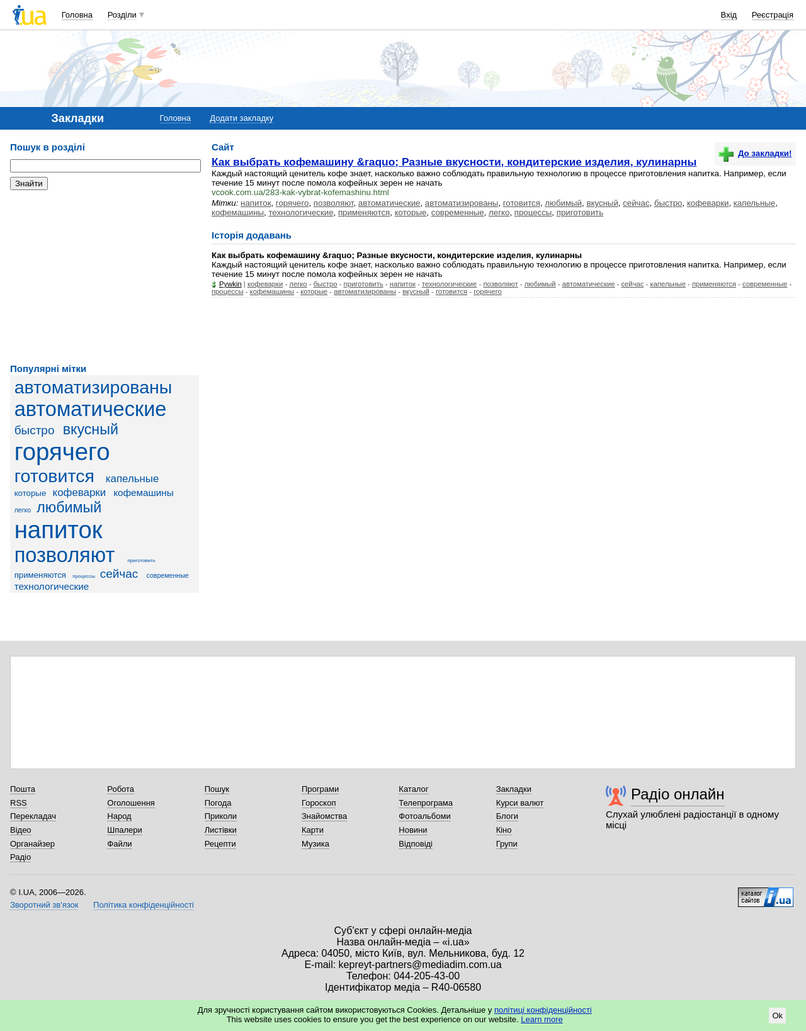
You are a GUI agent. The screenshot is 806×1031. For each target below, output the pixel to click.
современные (167, 575)
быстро (34, 430)
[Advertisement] (104, 277)
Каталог (413, 789)
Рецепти (220, 843)
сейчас (119, 573)
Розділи (122, 15)
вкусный (90, 429)
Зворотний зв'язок (44, 905)
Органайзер (32, 843)
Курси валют (520, 803)
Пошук (217, 789)
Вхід (729, 15)
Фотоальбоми (424, 816)
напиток (58, 529)
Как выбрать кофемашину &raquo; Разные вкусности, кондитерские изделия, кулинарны (454, 161)
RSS (18, 803)
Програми (320, 789)
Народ (119, 816)
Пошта (22, 789)
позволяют (64, 555)
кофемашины (143, 492)
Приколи (221, 816)
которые (30, 493)
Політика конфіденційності (143, 905)
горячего (62, 451)
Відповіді (416, 843)
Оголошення (131, 803)
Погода (218, 803)
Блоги (507, 816)
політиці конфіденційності (543, 1010)
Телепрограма (426, 803)
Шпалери (124, 830)
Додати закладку (241, 118)
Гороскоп (319, 803)
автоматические (90, 409)
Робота (120, 789)
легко (22, 510)
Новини (413, 830)
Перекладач (33, 816)
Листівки (221, 830)
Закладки (513, 789)
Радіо (20, 857)
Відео (20, 830)
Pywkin (230, 284)
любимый (69, 507)
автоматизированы (93, 387)
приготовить (141, 560)
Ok (777, 1015)
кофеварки (79, 493)
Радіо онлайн (678, 794)
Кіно (504, 830)
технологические (51, 586)
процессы (83, 576)
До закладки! (755, 153)
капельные (132, 479)
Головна (77, 15)
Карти (313, 830)
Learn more (541, 1019)
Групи (507, 843)
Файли (119, 843)
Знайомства (324, 816)
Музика (315, 843)
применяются (40, 575)
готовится (54, 476)
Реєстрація (772, 15)
